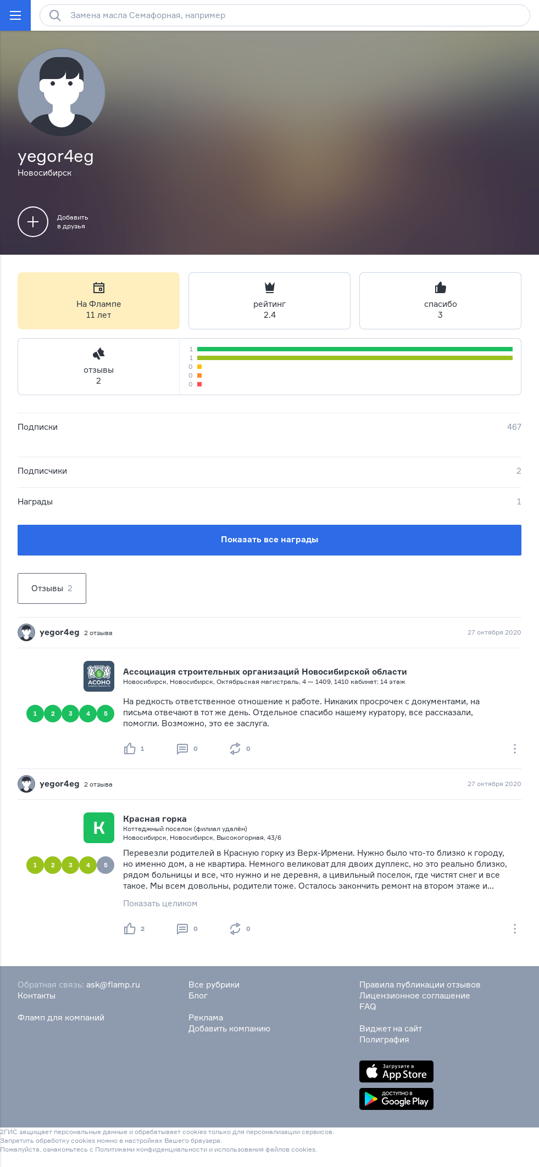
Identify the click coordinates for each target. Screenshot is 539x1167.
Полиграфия (384, 1039)
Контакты (36, 995)
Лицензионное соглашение (414, 995)
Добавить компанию (229, 1028)
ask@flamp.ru (113, 984)
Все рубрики (214, 984)
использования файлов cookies (264, 1149)
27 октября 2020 (494, 632)
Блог (198, 995)
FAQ (367, 1006)
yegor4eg (60, 632)
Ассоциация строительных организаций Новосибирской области (265, 671)
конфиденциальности (171, 1149)
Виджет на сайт (390, 1028)
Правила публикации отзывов (420, 984)
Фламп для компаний (61, 1017)
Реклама (205, 1017)
